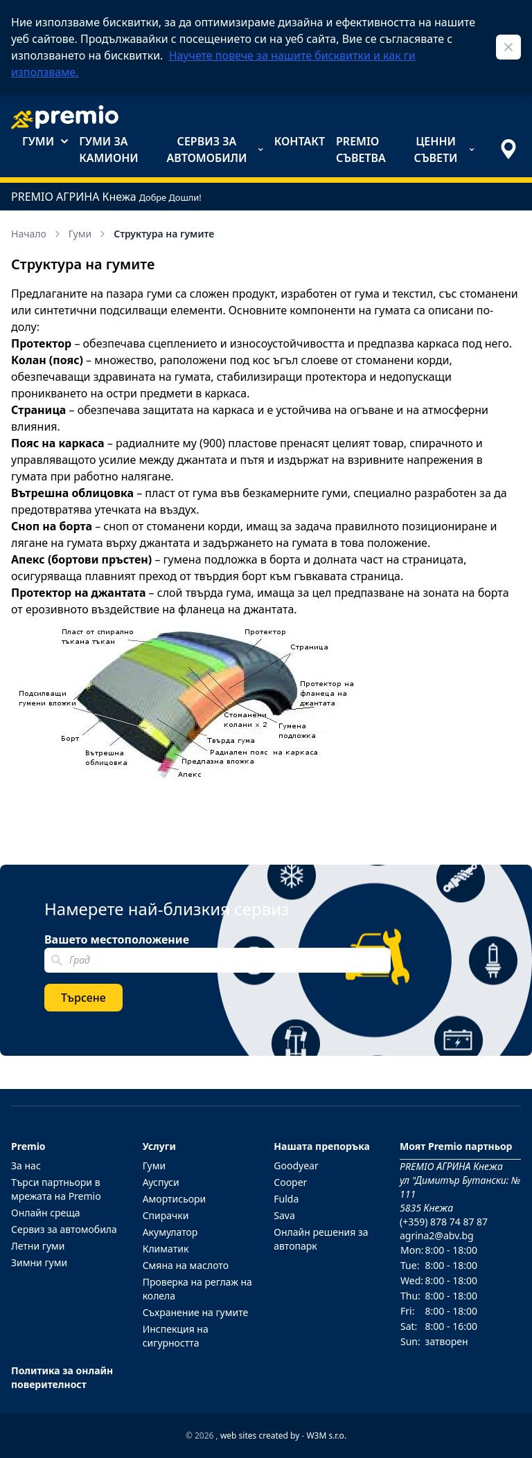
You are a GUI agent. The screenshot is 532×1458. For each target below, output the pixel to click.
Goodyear (296, 1165)
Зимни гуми (39, 1262)
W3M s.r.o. (326, 1435)
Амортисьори (174, 1198)
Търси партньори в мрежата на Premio (56, 1189)
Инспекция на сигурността (176, 1335)
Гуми (45, 141)
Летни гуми (38, 1245)
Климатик (166, 1248)
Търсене (83, 997)
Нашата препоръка (322, 1146)
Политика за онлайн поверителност (62, 1377)
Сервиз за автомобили (214, 149)
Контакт (299, 141)
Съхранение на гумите (196, 1312)
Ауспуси (161, 1182)
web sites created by (259, 1435)
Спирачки (166, 1215)
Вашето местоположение (116, 939)
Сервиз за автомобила (64, 1229)
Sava (284, 1215)
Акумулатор (170, 1232)
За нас (26, 1165)
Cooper (290, 1182)
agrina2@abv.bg (437, 1235)
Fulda (286, 1198)
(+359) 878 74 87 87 (444, 1221)
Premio (28, 1146)
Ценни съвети (444, 149)
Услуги (159, 1146)
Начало (37, 233)
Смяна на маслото (186, 1265)
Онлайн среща (45, 1212)
